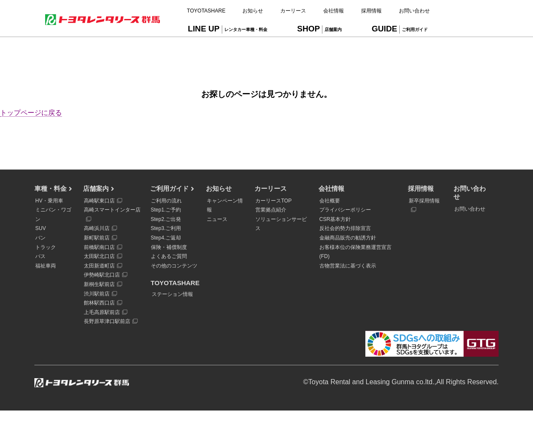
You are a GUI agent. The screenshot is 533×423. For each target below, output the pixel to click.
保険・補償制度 (169, 247)
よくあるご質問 (169, 256)
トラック (45, 247)
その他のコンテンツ (174, 266)
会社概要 (329, 201)
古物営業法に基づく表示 (347, 266)
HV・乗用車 (49, 201)
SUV (40, 228)
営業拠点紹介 (270, 210)
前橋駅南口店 (103, 247)
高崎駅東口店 (103, 201)
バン (40, 238)
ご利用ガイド (169, 188)
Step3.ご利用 (166, 228)
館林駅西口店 (103, 303)
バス (40, 256)
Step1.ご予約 (166, 210)
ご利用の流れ (166, 201)
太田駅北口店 (103, 256)
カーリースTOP (273, 201)
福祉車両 (45, 266)
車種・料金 (50, 188)
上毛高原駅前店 (105, 312)
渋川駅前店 (100, 294)
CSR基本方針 (335, 219)
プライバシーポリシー (345, 210)
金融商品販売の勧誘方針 (347, 238)
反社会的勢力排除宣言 (345, 228)
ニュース (217, 219)
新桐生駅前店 (103, 284)
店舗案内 (96, 188)
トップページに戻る (31, 112)
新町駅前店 (100, 238)
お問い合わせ (469, 209)
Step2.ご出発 (166, 219)
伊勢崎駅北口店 (105, 275)
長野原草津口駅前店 (111, 321)
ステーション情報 (172, 294)
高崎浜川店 (100, 228)
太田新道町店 (103, 266)
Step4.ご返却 (166, 238)
